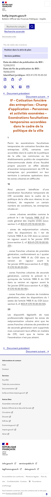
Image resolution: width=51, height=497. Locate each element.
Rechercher (32, 26)
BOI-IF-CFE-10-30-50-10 (32, 224)
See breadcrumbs (9, 36)
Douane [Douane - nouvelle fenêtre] (5, 416)
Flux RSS (5, 380)
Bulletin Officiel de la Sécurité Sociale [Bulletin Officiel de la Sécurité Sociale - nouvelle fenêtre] (16, 408)
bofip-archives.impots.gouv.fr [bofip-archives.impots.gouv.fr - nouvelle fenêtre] (13, 393)
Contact (5, 369)
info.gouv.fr (8, 463)
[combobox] (16, 26)
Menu (47, 3)
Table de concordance (11, 384)
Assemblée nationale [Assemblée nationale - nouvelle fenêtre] (10, 404)
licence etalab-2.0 (13, 493)
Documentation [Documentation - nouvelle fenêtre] (8, 388)
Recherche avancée (14, 31)
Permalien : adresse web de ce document (20, 79)
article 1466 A (34, 217)
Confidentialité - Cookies (17, 481)
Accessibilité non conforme (13, 476)
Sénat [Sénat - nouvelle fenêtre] (4, 434)
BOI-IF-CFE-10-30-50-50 (33, 304)
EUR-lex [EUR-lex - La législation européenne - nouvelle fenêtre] (5, 421)
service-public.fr (27, 463)
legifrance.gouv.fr (10, 469)
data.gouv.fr (30, 469)
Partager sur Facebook (5, 87)
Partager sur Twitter (12, 87)
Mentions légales (32, 476)
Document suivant (36, 96)
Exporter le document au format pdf (5, 79)
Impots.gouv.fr (8, 429)
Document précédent (18, 93)
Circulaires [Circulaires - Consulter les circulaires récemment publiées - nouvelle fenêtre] (6, 412)
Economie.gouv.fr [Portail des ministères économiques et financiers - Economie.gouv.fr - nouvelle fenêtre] (9, 425)
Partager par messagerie (28, 87)
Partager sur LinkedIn (20, 87)
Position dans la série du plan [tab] (17, 49)
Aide (4, 365)
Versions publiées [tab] (12, 56)
